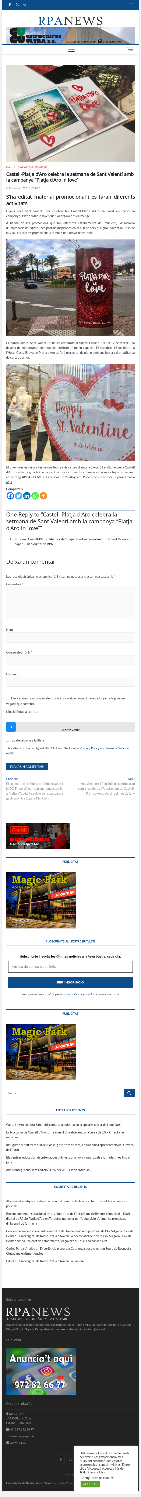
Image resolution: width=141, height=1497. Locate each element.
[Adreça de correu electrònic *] (70, 776)
